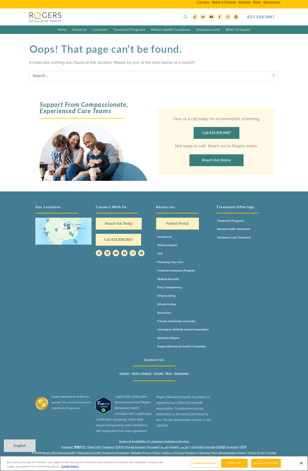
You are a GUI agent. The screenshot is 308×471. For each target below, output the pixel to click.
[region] (154, 463)
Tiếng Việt (94, 447)
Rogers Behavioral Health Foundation (181, 346)
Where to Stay (166, 304)
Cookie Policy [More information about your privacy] (70, 466)
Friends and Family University (176, 321)
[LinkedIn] (203, 16)
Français (232, 447)
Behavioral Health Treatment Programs (103, 452)
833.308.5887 (261, 17)
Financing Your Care (170, 262)
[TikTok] (194, 16)
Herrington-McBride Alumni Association (183, 329)
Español (67, 447)
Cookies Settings (204, 463)
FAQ (160, 253)
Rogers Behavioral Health (59, 452)
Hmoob (210, 447)
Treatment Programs (230, 220)
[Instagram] (227, 16)
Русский (152, 447)
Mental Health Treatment (233, 229)
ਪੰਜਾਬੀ (243, 447)
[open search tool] (185, 17)
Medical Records (168, 279)
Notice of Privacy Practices (179, 452)
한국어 (119, 447)
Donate (245, 2)
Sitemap (204, 452)
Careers (203, 2)
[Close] (301, 463)
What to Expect (167, 245)
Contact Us (164, 236)
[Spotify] (236, 16)
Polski (174, 447)
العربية (164, 447)
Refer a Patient (224, 2)
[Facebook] (219, 16)
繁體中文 (79, 447)
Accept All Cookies (266, 463)
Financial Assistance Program (176, 270)
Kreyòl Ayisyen (135, 447)
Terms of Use (256, 452)
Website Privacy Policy (146, 452)
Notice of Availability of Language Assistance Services (154, 441)
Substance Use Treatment (234, 237)
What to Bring (166, 295)
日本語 (221, 447)
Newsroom (272, 2)
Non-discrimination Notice (229, 452)
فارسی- (184, 447)
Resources (164, 312)
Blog (257, 2)
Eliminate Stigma (168, 338)
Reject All (234, 463)
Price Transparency (169, 287)
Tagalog (108, 447)
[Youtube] (211, 16)
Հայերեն (197, 447)
